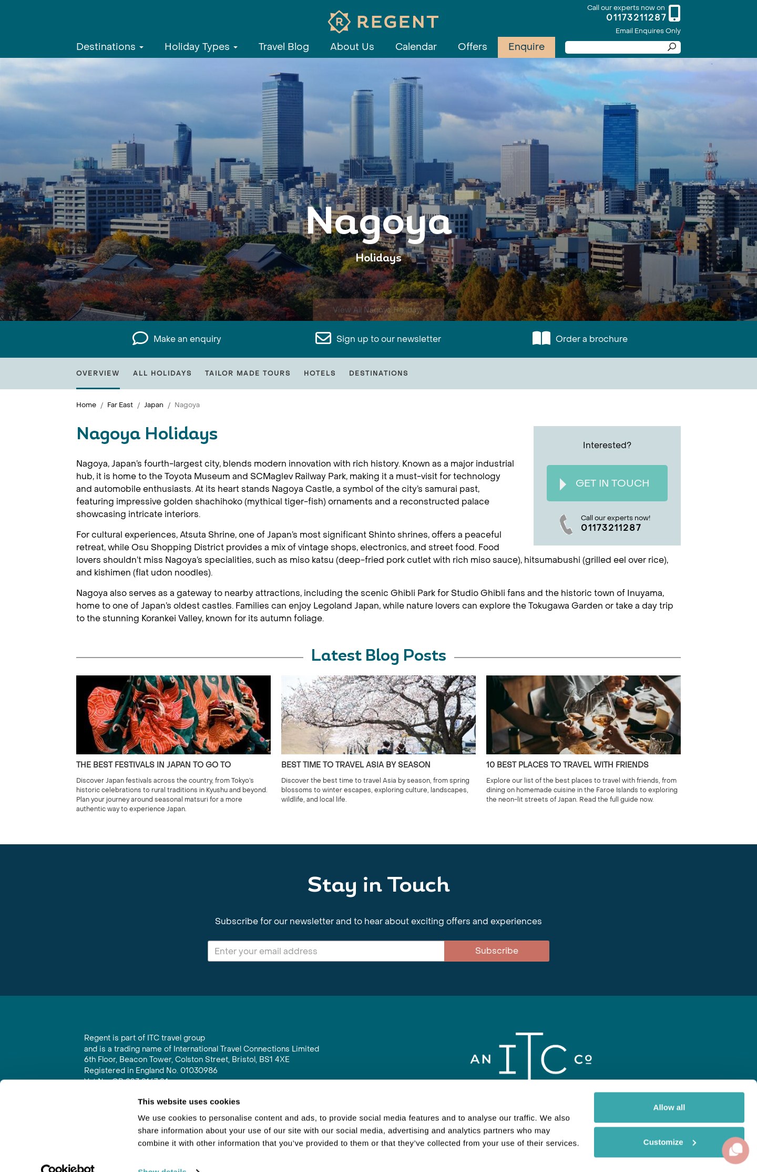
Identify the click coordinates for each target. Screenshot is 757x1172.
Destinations (110, 47)
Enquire (526, 47)
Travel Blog (284, 47)
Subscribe (496, 950)
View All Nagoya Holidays (378, 291)
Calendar (416, 47)
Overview (98, 373)
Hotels (320, 373)
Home (86, 404)
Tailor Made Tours (248, 373)
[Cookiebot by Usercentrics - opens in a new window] (68, 1151)
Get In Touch (604, 484)
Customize (669, 1120)
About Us (352, 47)
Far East (120, 404)
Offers (472, 47)
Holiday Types (201, 47)
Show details (162, 1151)
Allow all (669, 1086)
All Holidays (162, 373)
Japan (153, 404)
